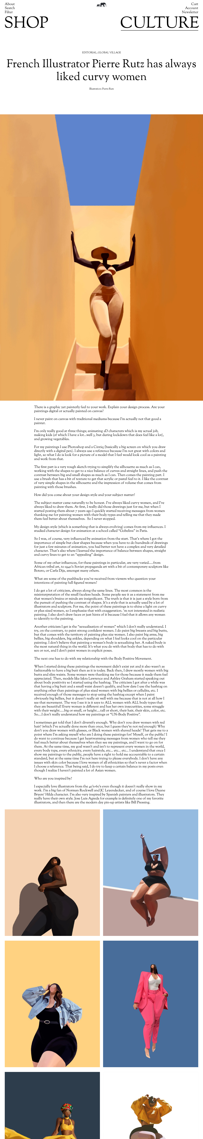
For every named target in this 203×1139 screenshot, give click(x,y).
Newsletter (190, 12)
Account (191, 8)
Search (10, 8)
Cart (194, 4)
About (10, 4)
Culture (159, 24)
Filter (9, 12)
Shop (26, 24)
